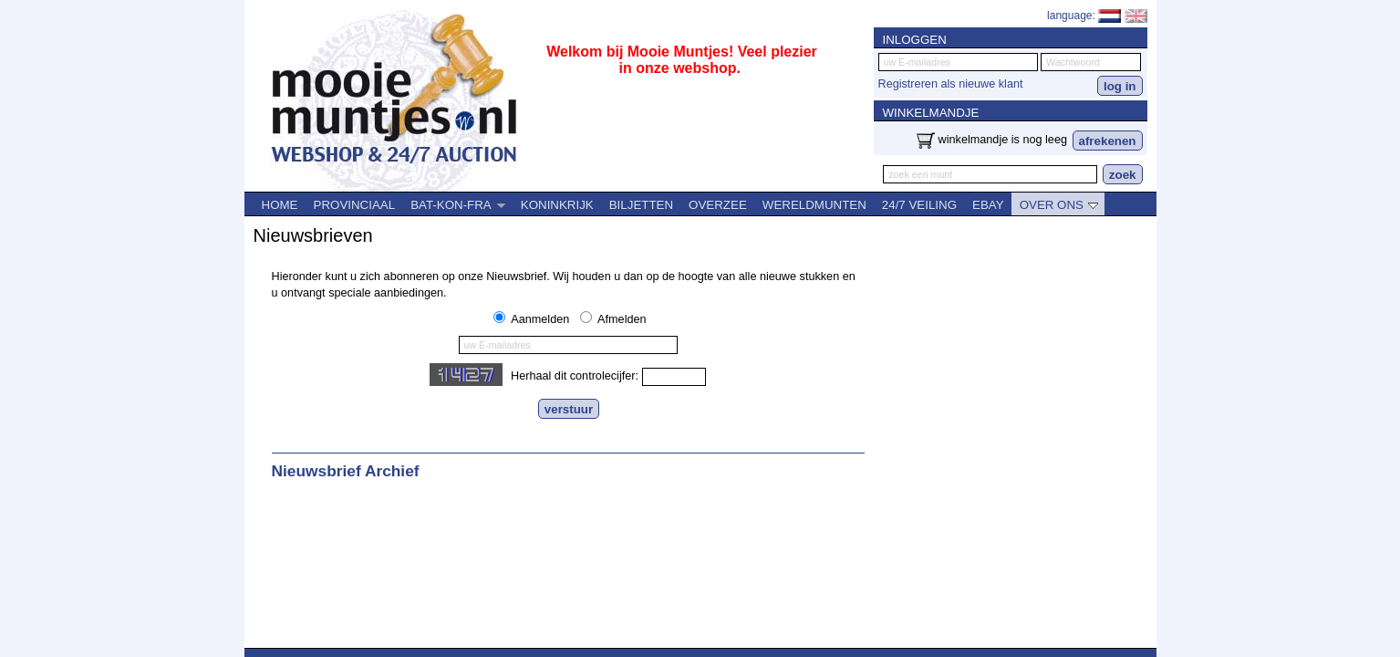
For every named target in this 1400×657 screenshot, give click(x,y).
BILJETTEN (641, 205)
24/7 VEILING (919, 205)
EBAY (988, 205)
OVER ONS (1059, 205)
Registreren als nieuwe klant (950, 84)
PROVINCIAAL (355, 205)
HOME (280, 205)
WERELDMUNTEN (814, 205)
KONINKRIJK (557, 205)
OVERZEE (718, 205)
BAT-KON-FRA (458, 205)
